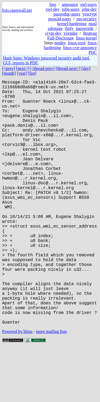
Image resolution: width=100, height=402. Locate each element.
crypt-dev (53, 33)
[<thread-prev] (42, 68)
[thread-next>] (68, 68)
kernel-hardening (71, 23)
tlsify (69, 28)
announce (70, 4)
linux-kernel (86, 38)
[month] (9, 73)
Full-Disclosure (60, 38)
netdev (60, 43)
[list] (32, 73)
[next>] (22, 68)
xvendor (71, 33)
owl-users (88, 4)
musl (93, 23)
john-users (70, 9)
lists (52, 4)
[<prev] (8, 68)
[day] (85, 68)
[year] (22, 73)
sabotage (55, 28)
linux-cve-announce (80, 47)
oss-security (87, 19)
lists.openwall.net (17, 10)
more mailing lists (51, 386)
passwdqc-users (66, 14)
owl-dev (52, 9)
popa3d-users (59, 19)
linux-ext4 (77, 43)
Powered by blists (17, 386)
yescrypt (89, 14)
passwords (85, 28)
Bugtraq (90, 33)
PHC (93, 52)
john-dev (89, 9)
